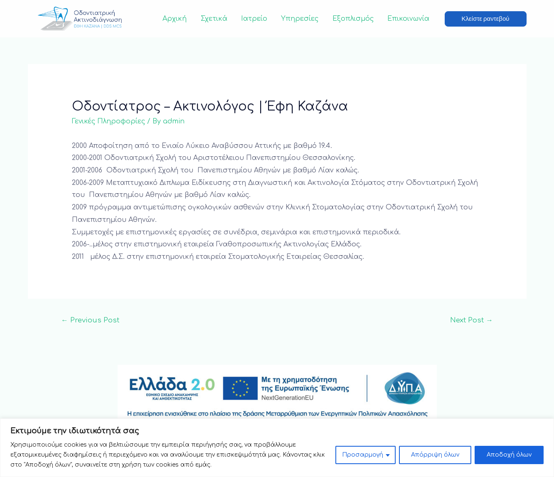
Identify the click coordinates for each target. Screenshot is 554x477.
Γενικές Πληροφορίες (108, 121)
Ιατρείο (256, 18)
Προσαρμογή (362, 455)
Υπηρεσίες (301, 18)
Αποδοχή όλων (509, 455)
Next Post (471, 320)
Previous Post (90, 320)
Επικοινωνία (409, 18)
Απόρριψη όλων (435, 455)
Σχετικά (216, 18)
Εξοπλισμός (353, 18)
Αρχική (178, 18)
